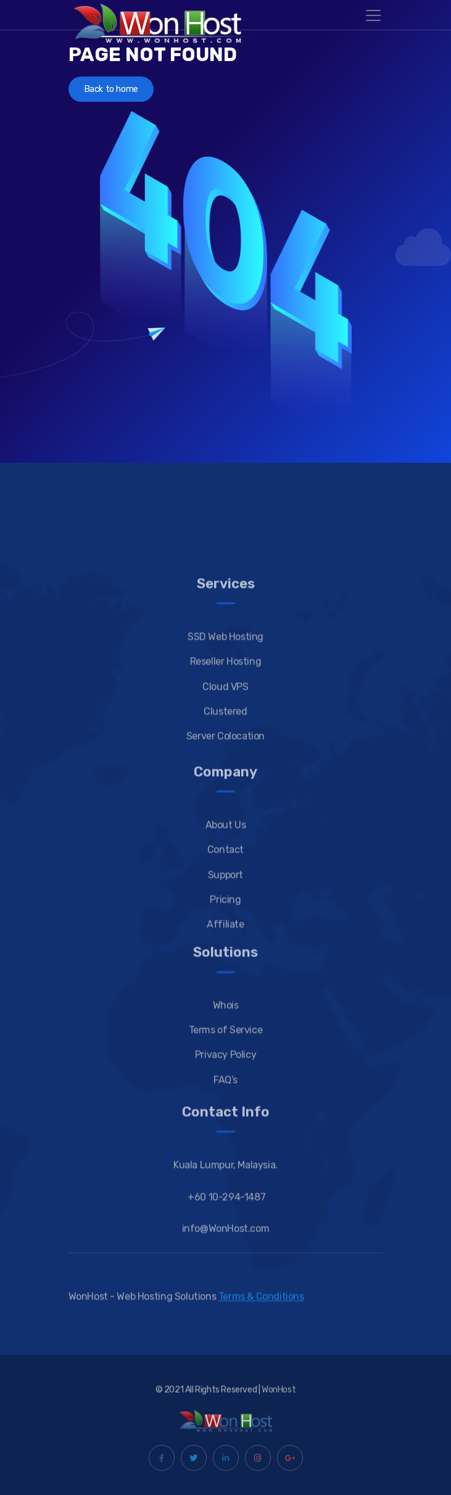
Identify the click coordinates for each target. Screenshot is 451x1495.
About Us (225, 883)
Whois (226, 1055)
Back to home (111, 89)
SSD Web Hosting (225, 695)
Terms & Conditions (261, 1302)
